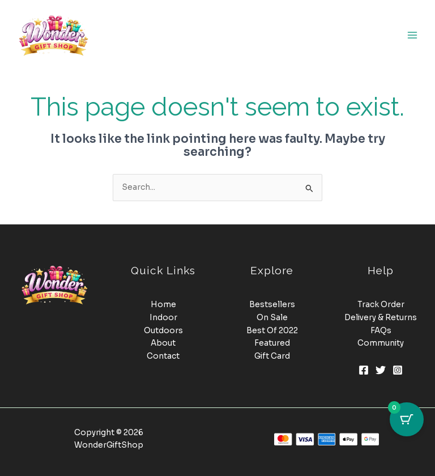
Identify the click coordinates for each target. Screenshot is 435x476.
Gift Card (272, 356)
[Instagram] (398, 370)
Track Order (380, 304)
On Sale (272, 317)
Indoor (163, 317)
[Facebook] (364, 370)
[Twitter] (381, 370)
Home (163, 304)
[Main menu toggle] (413, 35)
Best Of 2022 (272, 330)
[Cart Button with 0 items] (407, 419)
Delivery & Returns (380, 317)
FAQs (380, 330)
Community (380, 343)
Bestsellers (272, 304)
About (163, 343)
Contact (163, 356)
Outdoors (163, 330)
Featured (272, 343)
